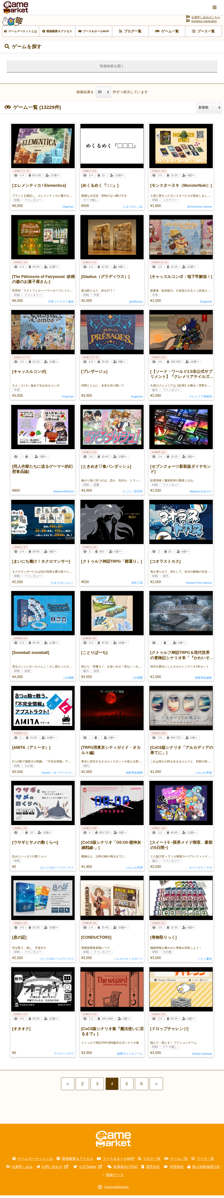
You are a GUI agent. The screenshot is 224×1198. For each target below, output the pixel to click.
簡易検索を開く (112, 69)
